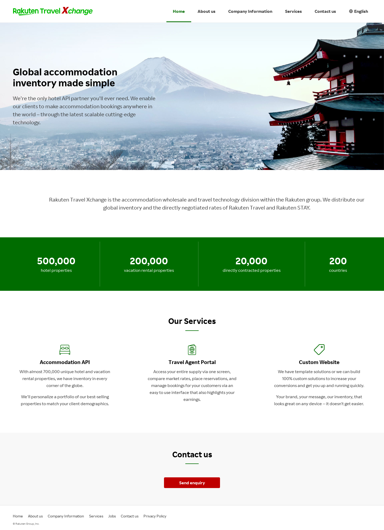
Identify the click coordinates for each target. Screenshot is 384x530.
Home (179, 11)
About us (206, 11)
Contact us (325, 11)
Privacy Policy (154, 516)
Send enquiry (192, 482)
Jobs (112, 516)
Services (293, 11)
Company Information (250, 11)
